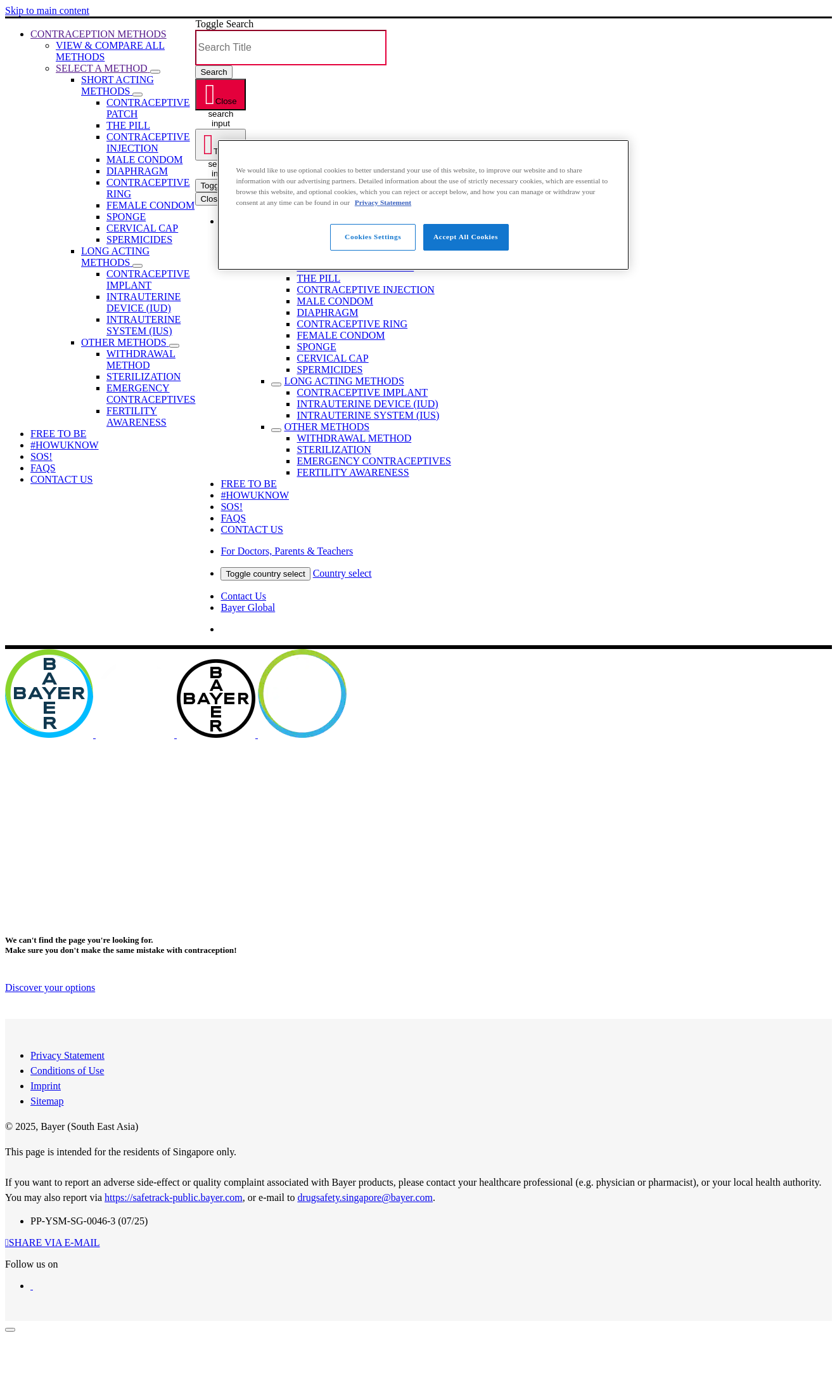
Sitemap (46, 1101)
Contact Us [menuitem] (243, 596)
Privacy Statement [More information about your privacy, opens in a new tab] (383, 202)
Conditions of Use (67, 1070)
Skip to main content (47, 10)
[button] (155, 72)
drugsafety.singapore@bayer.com (365, 1197)
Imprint (45, 1085)
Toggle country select (265, 574)
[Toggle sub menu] (276, 384)
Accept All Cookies (465, 236)
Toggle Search (224, 23)
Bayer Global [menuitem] (247, 607)
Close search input (222, 103)
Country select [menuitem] (342, 573)
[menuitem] (98, 34)
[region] (423, 205)
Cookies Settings (373, 236)
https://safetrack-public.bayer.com (174, 1197)
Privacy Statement (67, 1055)
